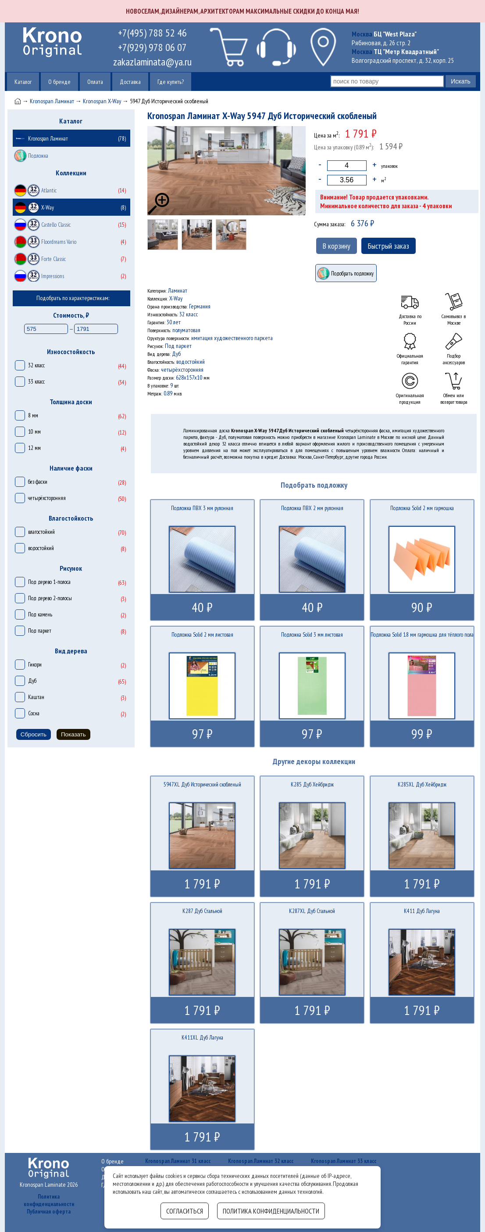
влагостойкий (41, 532)
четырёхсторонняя (47, 498)
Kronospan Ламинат (52, 101)
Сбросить (33, 734)
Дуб (32, 681)
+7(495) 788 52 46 (152, 33)
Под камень (40, 614)
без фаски (37, 482)
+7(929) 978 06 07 (152, 47)
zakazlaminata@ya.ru (152, 62)
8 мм (33, 415)
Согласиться (184, 1211)
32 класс (36, 365)
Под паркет (39, 630)
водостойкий (41, 548)
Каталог (23, 82)
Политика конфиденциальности (49, 1200)
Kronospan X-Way (102, 101)
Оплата (95, 82)
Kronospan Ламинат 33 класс (343, 1161)
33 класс (36, 381)
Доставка (130, 82)
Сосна (33, 713)
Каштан (36, 697)
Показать (73, 734)
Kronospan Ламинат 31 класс (177, 1161)
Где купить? (170, 82)
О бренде (59, 82)
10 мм (34, 431)
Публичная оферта (49, 1211)
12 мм (34, 448)
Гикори (35, 664)
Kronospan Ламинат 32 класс (260, 1161)
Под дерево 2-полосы (50, 598)
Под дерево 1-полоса (49, 582)
